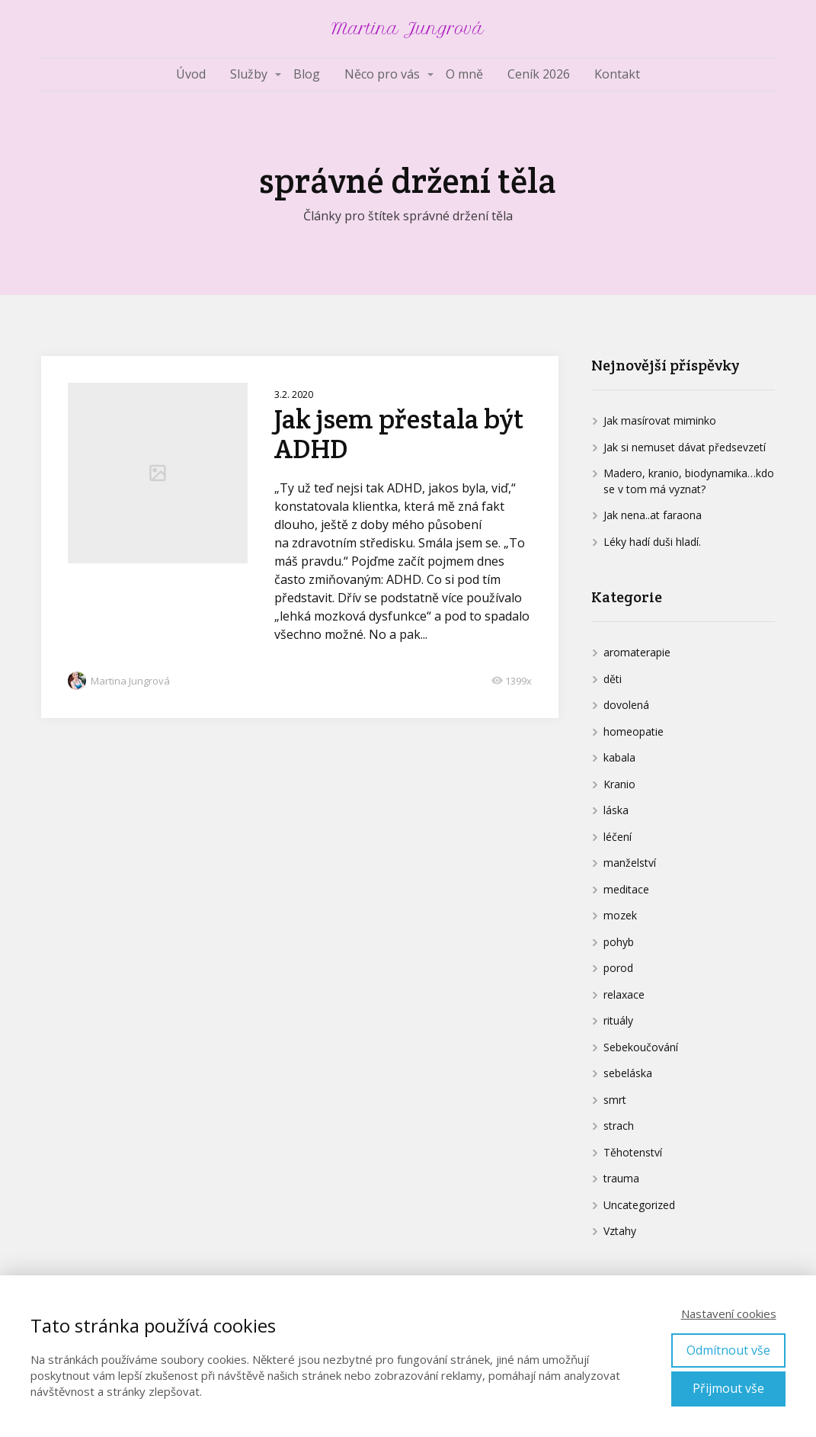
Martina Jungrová (407, 29)
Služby (248, 74)
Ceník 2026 (538, 74)
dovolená (626, 705)
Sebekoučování (640, 1047)
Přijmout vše (728, 1388)
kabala (619, 757)
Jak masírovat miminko (659, 420)
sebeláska (627, 1073)
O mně (464, 74)
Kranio (619, 784)
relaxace (624, 994)
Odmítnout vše (728, 1350)
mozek (620, 915)
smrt (614, 1099)
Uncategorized (639, 1205)
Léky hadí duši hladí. (652, 541)
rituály (618, 1020)
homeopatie (633, 731)
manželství (629, 862)
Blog (306, 74)
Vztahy (619, 1231)
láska (616, 810)
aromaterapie (636, 652)
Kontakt (617, 74)
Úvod (191, 74)
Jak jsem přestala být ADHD (399, 434)
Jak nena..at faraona (652, 515)
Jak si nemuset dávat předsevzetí (684, 447)
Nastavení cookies (728, 1313)
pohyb (618, 942)
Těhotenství (632, 1152)
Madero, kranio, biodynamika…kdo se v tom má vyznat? (688, 481)
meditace (626, 889)
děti (612, 679)
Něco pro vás (382, 74)
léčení (617, 836)
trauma (621, 1178)
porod (618, 968)
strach (618, 1125)
